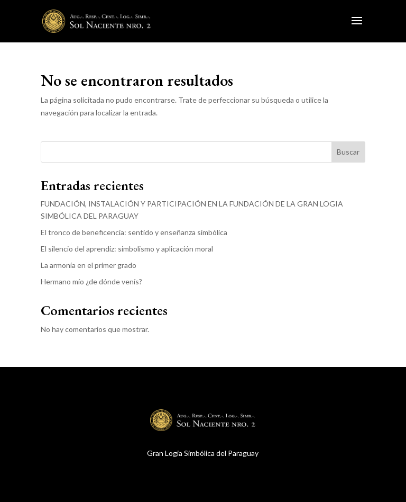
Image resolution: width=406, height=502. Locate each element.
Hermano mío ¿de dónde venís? (91, 281)
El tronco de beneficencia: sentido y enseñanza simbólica (134, 232)
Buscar (348, 151)
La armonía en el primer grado (88, 265)
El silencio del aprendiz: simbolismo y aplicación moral (127, 248)
